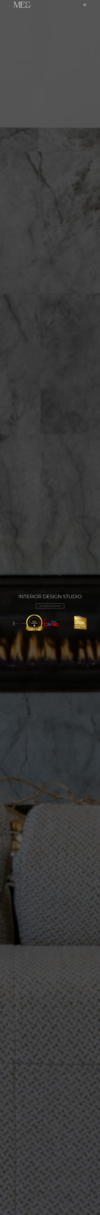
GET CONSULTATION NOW (50, 606)
